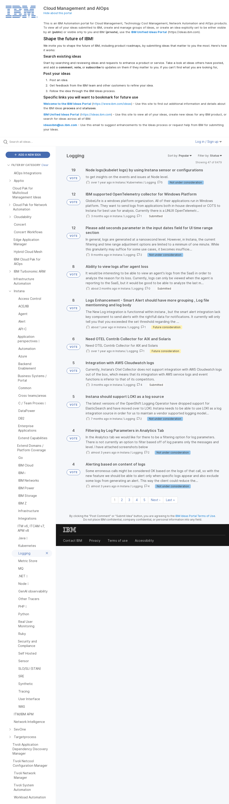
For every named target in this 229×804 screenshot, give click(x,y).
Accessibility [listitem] (144, 540)
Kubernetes (135, 182)
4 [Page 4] (137, 500)
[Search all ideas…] (30, 141)
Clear (45, 165)
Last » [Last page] (170, 500)
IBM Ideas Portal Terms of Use (195, 516)
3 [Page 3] (129, 500)
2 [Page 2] (122, 500)
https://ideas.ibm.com (96, 114)
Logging (150, 182)
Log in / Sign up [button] (208, 141)
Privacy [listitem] (94, 540)
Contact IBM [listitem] (72, 540)
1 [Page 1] (114, 500)
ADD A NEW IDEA (28, 154)
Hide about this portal (57, 13)
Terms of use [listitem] (118, 540)
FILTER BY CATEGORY (23, 165)
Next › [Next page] (155, 500)
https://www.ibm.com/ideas (112, 103)
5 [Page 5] (144, 500)
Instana (120, 182)
